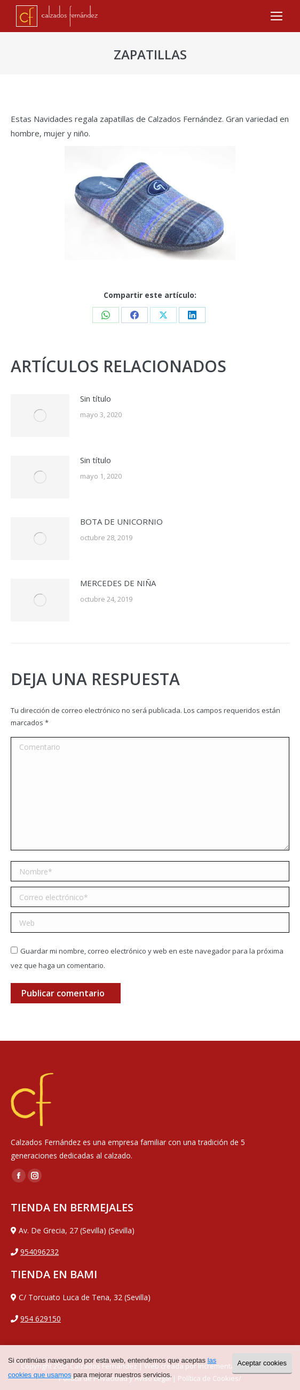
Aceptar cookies (262, 1363)
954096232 (39, 1252)
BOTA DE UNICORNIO (121, 521)
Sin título (95, 398)
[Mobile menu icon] (276, 16)
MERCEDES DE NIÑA (118, 583)
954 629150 (40, 1319)
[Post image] (40, 415)
